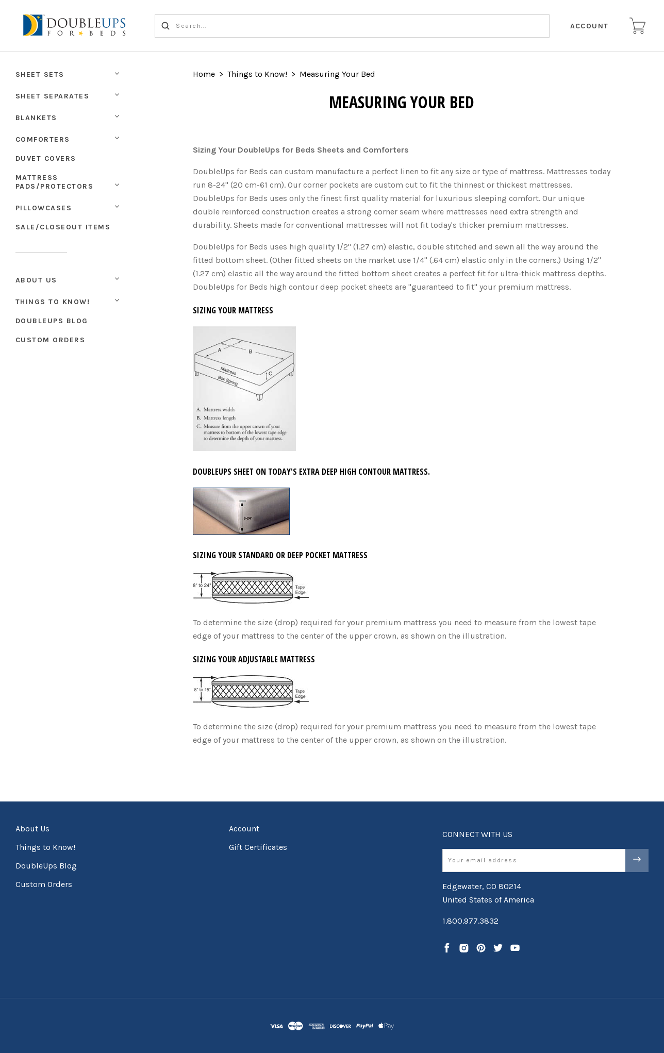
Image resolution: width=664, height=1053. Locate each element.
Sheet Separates (52, 96)
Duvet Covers (45, 158)
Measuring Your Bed (337, 74)
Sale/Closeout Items (63, 227)
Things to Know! (52, 301)
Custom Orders (50, 340)
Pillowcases (43, 208)
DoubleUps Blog (51, 320)
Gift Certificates (258, 847)
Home (204, 74)
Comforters (42, 139)
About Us (36, 280)
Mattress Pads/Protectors (54, 182)
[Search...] (352, 26)
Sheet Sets (39, 74)
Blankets (36, 117)
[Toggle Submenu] (117, 279)
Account (589, 26)
